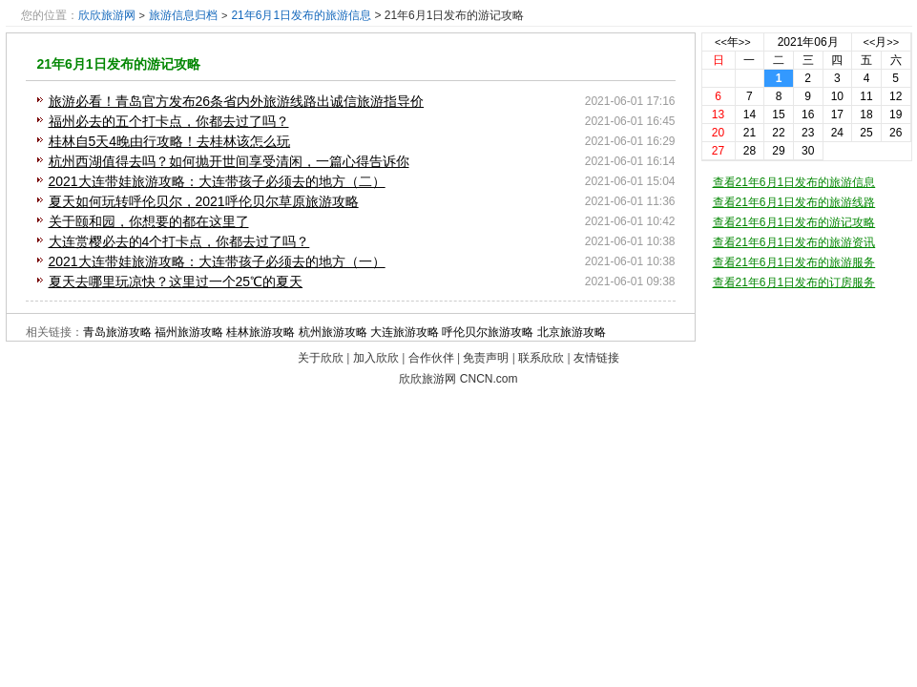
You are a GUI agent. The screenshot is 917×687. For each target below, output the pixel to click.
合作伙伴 (431, 357)
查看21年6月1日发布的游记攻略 (794, 222)
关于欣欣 (321, 357)
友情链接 (596, 357)
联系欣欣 (541, 357)
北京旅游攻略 (571, 332)
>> (745, 42)
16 (808, 114)
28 (749, 150)
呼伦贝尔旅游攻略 (487, 332)
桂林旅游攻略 (260, 332)
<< (721, 42)
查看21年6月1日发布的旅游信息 (794, 182)
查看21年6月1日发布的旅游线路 (794, 202)
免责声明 (486, 357)
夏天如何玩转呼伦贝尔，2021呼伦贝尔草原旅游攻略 (204, 201)
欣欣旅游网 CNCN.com (458, 378)
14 (749, 114)
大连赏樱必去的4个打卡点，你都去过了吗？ (179, 241)
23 (808, 132)
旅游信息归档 (183, 15)
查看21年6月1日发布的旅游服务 (794, 262)
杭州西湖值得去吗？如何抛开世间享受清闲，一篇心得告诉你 (229, 161)
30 (808, 150)
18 (866, 114)
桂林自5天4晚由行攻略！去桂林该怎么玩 (170, 141)
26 (895, 132)
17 (837, 114)
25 (866, 132)
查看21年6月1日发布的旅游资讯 (794, 242)
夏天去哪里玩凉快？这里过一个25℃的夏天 (176, 281)
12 (895, 96)
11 (866, 96)
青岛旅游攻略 (117, 332)
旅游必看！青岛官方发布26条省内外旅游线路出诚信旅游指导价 (237, 101)
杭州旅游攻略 (333, 332)
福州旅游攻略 (189, 332)
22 (778, 132)
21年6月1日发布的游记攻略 (118, 64)
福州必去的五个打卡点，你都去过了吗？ (169, 121)
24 (837, 132)
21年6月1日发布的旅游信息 (301, 15)
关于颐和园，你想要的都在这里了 (149, 221)
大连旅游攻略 (404, 332)
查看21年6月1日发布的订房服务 (794, 282)
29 (778, 150)
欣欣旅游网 (106, 15)
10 (837, 96)
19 (895, 114)
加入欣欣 (376, 357)
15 (778, 114)
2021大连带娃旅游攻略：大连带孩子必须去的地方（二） (217, 181)
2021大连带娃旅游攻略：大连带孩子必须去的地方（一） (217, 261)
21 (749, 132)
